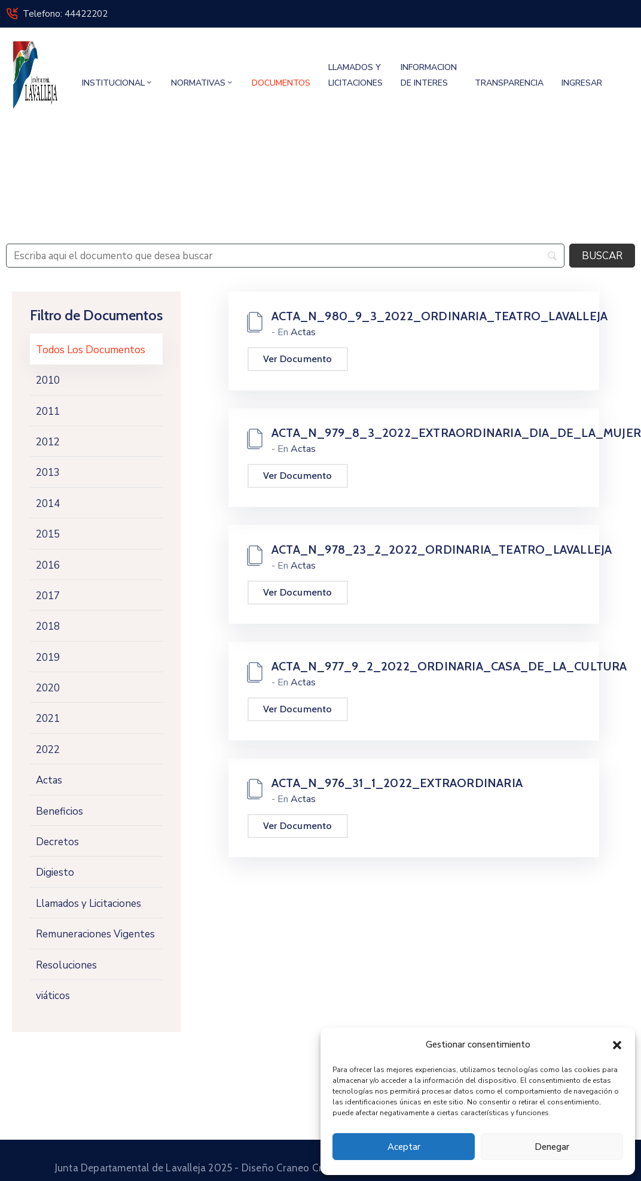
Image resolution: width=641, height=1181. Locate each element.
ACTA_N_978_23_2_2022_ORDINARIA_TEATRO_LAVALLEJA (441, 549)
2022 (48, 750)
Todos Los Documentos (90, 350)
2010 (48, 380)
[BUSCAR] (602, 256)
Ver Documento (297, 359)
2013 (48, 472)
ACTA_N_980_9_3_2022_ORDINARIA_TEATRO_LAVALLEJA (439, 316)
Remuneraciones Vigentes (95, 934)
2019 (48, 657)
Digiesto (55, 872)
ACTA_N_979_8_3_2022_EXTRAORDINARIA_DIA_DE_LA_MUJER (456, 433)
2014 (48, 504)
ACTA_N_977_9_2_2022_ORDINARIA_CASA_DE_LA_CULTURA (449, 666)
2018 (48, 626)
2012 (48, 442)
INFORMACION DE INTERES (429, 75)
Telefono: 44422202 (65, 14)
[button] (617, 1045)
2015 (48, 534)
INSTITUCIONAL (117, 83)
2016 (48, 565)
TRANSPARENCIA (509, 83)
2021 (48, 718)
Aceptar (403, 1147)
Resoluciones (66, 965)
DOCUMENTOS (281, 83)
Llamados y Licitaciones (88, 903)
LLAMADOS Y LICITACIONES (355, 75)
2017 (48, 596)
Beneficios (59, 811)
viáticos (53, 996)
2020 (48, 688)
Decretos (57, 842)
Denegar (552, 1147)
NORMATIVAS (202, 83)
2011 (48, 411)
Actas (49, 780)
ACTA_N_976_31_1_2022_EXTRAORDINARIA (397, 783)
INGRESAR (581, 83)
